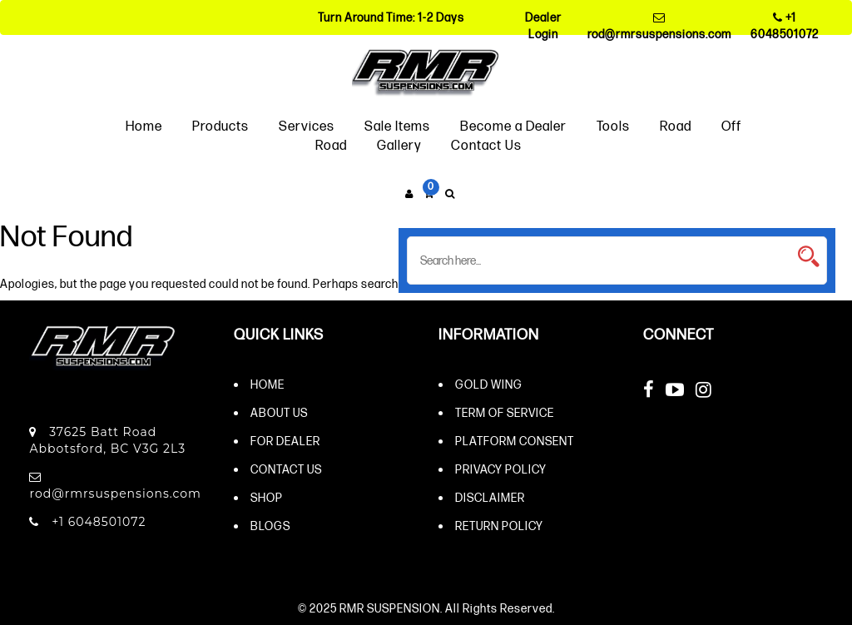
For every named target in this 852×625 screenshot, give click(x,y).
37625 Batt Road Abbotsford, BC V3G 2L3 (107, 440)
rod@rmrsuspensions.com (659, 26)
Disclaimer (490, 497)
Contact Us (486, 144)
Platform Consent (514, 441)
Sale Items (397, 125)
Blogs (270, 525)
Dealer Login (543, 25)
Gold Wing (489, 384)
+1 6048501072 (784, 25)
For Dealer (285, 441)
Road (675, 125)
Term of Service (504, 412)
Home (144, 125)
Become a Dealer (513, 125)
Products (220, 125)
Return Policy (499, 525)
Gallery (399, 144)
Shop (266, 497)
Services (306, 125)
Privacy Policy (501, 469)
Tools (613, 125)
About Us (279, 412)
